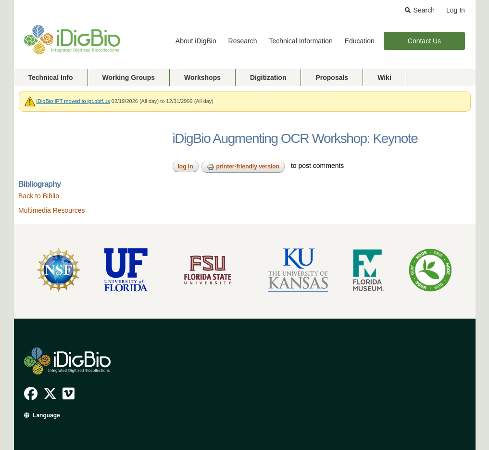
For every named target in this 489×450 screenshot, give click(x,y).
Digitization (268, 77)
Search (424, 10)
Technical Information (300, 41)
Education (360, 41)
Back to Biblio (38, 196)
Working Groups (128, 77)
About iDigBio (196, 41)
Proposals (331, 77)
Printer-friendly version (243, 167)
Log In (455, 10)
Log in (185, 166)
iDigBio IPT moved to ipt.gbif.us (73, 101)
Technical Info (50, 77)
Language (46, 415)
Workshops (202, 77)
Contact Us (424, 41)
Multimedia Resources (51, 210)
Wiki (384, 77)
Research (242, 41)
